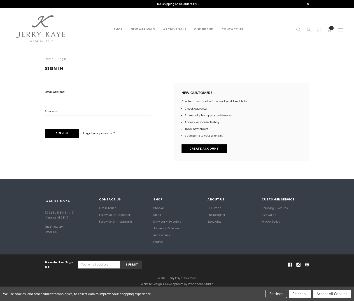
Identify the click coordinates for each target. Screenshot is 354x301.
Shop (118, 29)
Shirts (157, 214)
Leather (158, 242)
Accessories (161, 235)
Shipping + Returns (275, 208)
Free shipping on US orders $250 (178, 4)
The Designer (216, 214)
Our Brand (214, 208)
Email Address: (55, 91)
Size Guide (269, 214)
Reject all (299, 293)
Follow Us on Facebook (114, 214)
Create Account (205, 148)
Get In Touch (107, 208)
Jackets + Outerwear (167, 228)
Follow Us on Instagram (115, 221)
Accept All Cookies (332, 293)
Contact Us (232, 29)
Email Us (51, 232)
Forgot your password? (102, 133)
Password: (52, 111)
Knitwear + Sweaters (167, 221)
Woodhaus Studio (200, 284)
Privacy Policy (271, 221)
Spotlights (214, 221)
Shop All (158, 208)
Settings (276, 293)
